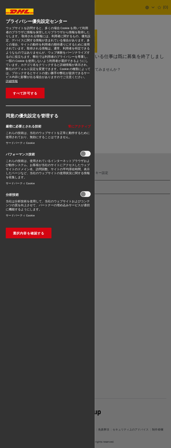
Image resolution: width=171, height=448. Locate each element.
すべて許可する (25, 93)
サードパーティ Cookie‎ (20, 143)
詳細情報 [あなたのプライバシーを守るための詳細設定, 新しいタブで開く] (12, 81)
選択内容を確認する (28, 233)
